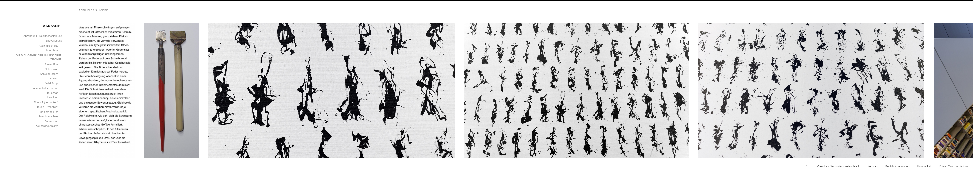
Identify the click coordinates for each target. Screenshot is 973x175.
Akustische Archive (47, 125)
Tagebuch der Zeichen (45, 88)
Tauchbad (52, 92)
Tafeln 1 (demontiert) (46, 102)
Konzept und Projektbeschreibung (42, 36)
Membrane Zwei (48, 116)
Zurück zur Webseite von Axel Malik (838, 166)
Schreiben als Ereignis (93, 10)
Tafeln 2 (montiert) (47, 106)
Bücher (54, 78)
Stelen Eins (51, 64)
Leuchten (52, 97)
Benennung (51, 121)
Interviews (52, 50)
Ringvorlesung (53, 40)
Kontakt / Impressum (897, 166)
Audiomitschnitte (48, 45)
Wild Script (51, 83)
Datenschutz (924, 166)
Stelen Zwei (51, 69)
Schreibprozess (49, 73)
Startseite (872, 166)
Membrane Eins (49, 111)
